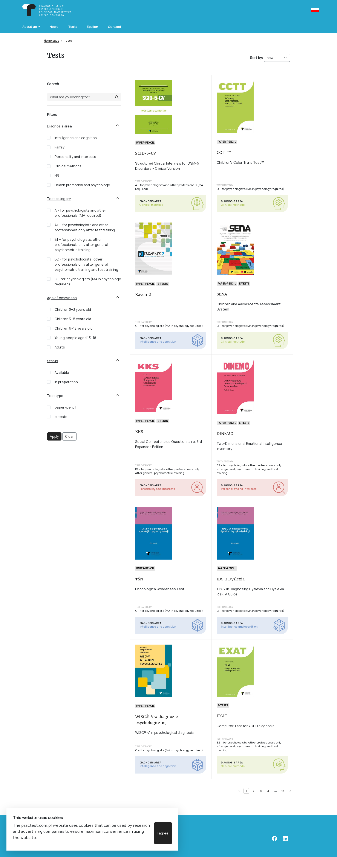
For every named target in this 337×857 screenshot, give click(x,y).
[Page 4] (268, 791)
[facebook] (274, 840)
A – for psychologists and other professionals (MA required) (80, 213)
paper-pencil (65, 407)
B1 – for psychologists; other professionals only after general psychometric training (81, 244)
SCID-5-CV (145, 153)
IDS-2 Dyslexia (231, 579)
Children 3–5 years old (73, 318)
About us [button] (29, 26)
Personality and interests (75, 156)
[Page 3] (261, 791)
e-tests (61, 416)
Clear (69, 436)
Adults (60, 347)
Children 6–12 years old (73, 328)
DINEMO (225, 433)
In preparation (66, 382)
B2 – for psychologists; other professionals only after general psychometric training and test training (86, 264)
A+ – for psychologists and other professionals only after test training (85, 227)
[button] (116, 97)
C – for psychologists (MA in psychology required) (88, 281)
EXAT (222, 715)
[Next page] (290, 791)
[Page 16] (283, 791)
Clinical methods (68, 166)
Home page (51, 40)
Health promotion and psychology (82, 185)
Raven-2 (143, 294)
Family (59, 147)
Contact (114, 26)
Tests (72, 26)
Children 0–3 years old (73, 309)
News (54, 26)
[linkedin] (285, 840)
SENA (222, 294)
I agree (163, 833)
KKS (139, 431)
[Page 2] (253, 791)
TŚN (139, 579)
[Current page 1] (246, 791)
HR (57, 175)
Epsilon (92, 26)
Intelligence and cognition (76, 137)
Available (62, 372)
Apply (54, 436)
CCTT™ (224, 152)
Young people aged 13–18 (75, 337)
